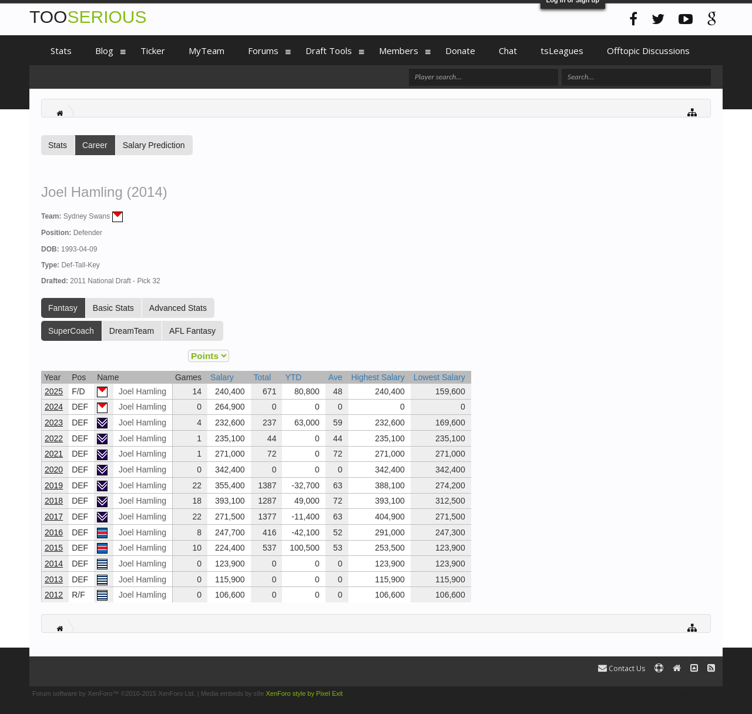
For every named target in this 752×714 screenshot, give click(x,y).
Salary (222, 377)
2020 (54, 469)
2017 (54, 516)
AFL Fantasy (192, 331)
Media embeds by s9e (232, 693)
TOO (87, 16)
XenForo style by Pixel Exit (304, 693)
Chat (508, 50)
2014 (54, 563)
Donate (460, 50)
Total (262, 377)
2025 (54, 391)
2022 (54, 438)
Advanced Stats (178, 308)
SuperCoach (71, 331)
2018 (54, 500)
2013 (54, 579)
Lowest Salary (439, 377)
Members (398, 50)
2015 (54, 547)
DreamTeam (131, 331)
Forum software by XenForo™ (114, 693)
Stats (57, 145)
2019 (54, 485)
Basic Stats (113, 308)
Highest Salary (378, 377)
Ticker (152, 50)
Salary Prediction (154, 145)
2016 (54, 532)
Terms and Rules (695, 693)
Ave (335, 377)
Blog (104, 50)
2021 (54, 453)
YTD (293, 377)
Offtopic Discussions (648, 50)
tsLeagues (561, 50)
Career (95, 145)
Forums (263, 50)
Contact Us (621, 668)
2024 (54, 406)
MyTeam (206, 50)
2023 (54, 422)
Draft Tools (329, 50)
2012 (54, 594)
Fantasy (63, 308)
